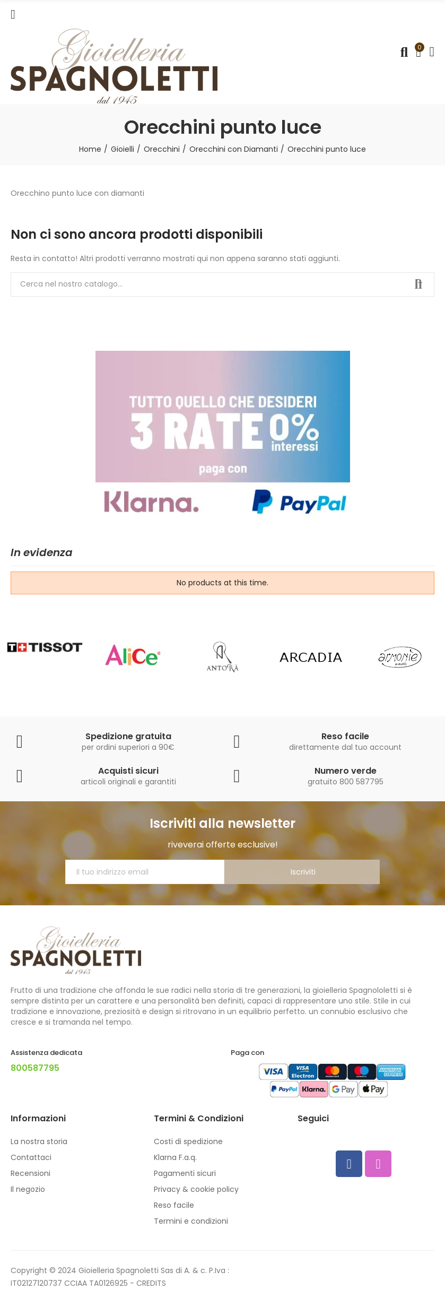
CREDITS (151, 1283)
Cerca (417, 284)
